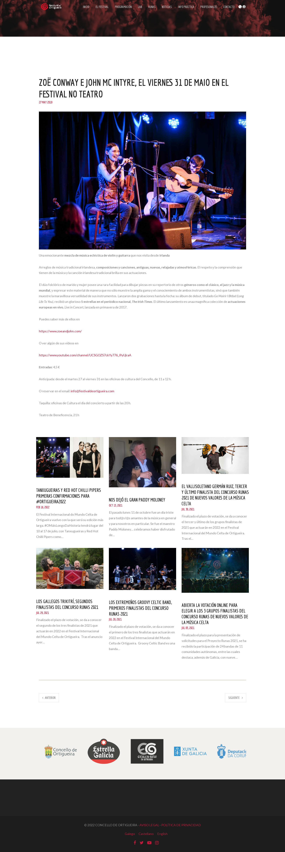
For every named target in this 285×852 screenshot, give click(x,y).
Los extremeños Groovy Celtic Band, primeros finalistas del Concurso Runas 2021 (141, 607)
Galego (130, 834)
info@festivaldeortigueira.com (92, 391)
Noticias (166, 8)
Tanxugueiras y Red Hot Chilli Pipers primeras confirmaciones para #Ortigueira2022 (69, 495)
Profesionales (207, 8)
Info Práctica (185, 8)
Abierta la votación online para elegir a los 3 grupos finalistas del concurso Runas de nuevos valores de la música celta (214, 613)
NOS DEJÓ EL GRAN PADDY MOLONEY (137, 499)
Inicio (86, 8)
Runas (151, 8)
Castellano (146, 834)
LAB (140, 8)
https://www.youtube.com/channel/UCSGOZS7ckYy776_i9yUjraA (85, 355)
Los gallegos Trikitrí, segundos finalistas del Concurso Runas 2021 (68, 604)
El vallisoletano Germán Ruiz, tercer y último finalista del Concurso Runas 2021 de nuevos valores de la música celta (215, 495)
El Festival (102, 8)
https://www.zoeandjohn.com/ (60, 331)
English (162, 834)
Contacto (228, 8)
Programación (123, 8)
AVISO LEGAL (149, 825)
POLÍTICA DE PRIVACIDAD (181, 825)
